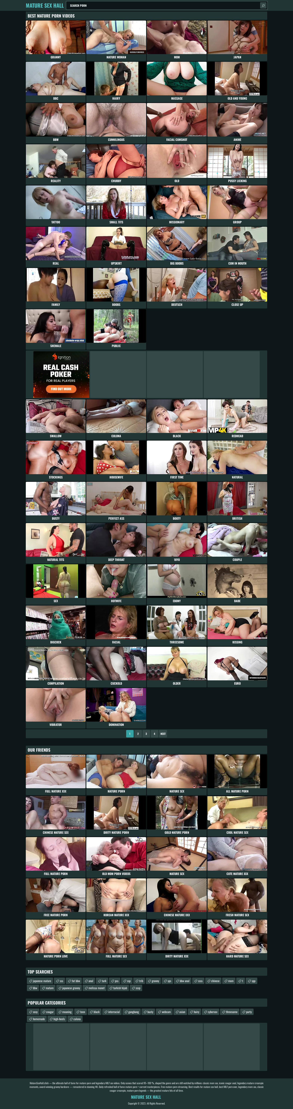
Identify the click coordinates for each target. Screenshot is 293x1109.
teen (82, 1012)
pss (116, 981)
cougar (50, 1012)
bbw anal (184, 981)
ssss (200, 981)
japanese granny (71, 988)
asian (182, 1012)
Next (163, 734)
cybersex (212, 1012)
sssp (138, 988)
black (97, 1012)
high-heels (59, 1019)
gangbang (133, 1012)
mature (50, 988)
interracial (114, 1012)
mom (231, 981)
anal (91, 981)
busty (150, 1012)
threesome (232, 1012)
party (249, 1012)
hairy (196, 1012)
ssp (129, 981)
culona (77, 1019)
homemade (39, 1019)
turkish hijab (120, 988)
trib (141, 981)
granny (155, 981)
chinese (215, 981)
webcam (166, 1012)
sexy (35, 1012)
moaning (67, 1012)
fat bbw (76, 981)
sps (169, 981)
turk (104, 981)
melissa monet (97, 988)
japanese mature (42, 981)
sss (61, 981)
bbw (35, 988)
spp (253, 981)
